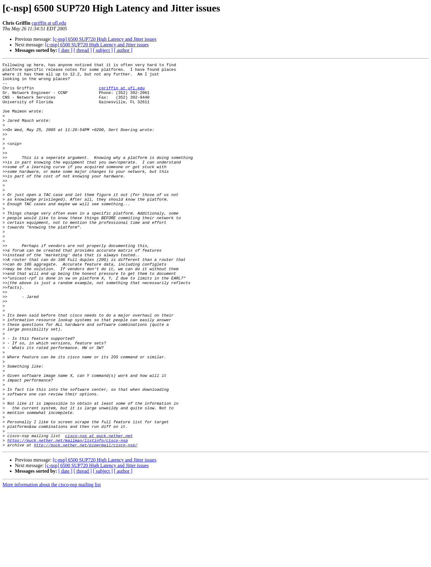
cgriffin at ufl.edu (49, 23)
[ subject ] (103, 50)
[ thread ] (83, 50)
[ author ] (123, 50)
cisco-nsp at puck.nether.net (99, 511)
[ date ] (65, 50)
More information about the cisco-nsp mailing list (51, 561)
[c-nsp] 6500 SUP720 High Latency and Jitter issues (105, 39)
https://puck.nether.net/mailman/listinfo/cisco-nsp (67, 516)
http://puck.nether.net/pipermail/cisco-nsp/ (85, 522)
